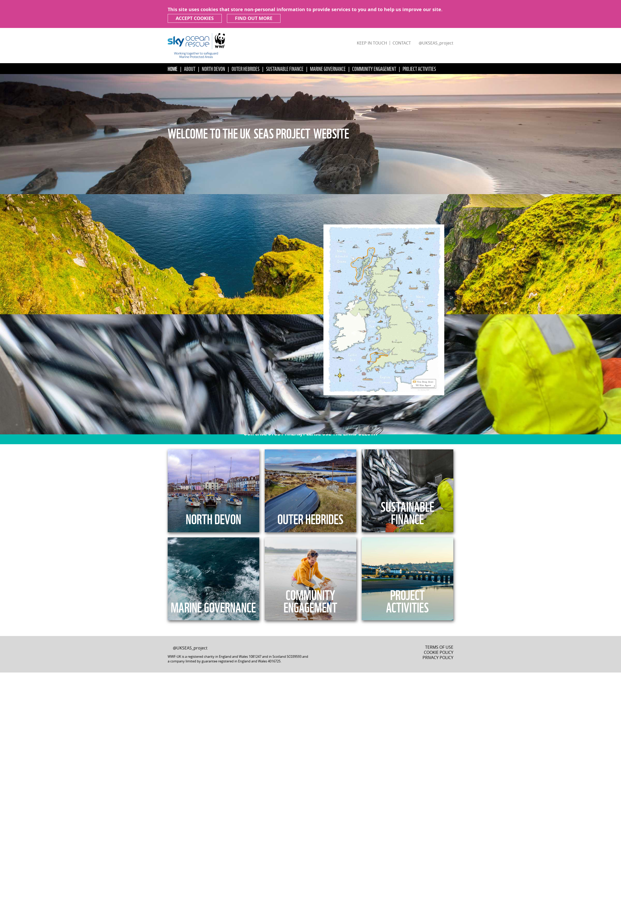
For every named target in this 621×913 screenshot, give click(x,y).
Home (173, 68)
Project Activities (419, 68)
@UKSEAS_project (436, 43)
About (189, 68)
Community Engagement (374, 68)
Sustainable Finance (285, 68)
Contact (402, 43)
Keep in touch (372, 43)
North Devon (213, 68)
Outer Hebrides (246, 68)
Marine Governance (328, 68)
